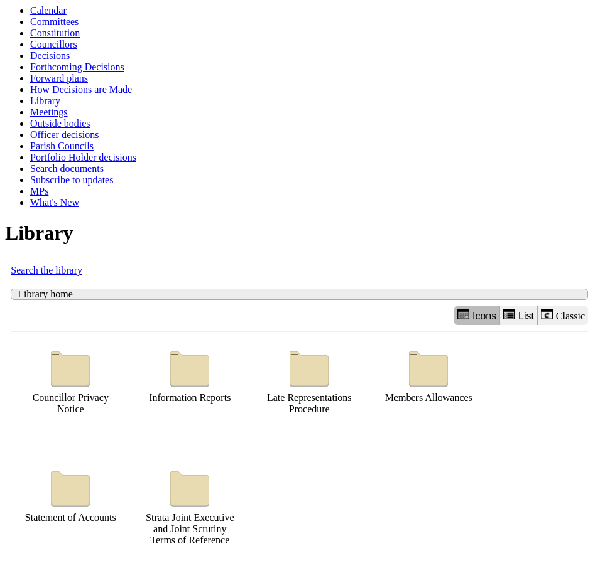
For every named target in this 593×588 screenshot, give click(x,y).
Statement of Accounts (70, 493)
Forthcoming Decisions (77, 66)
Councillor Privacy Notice (71, 379)
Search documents (67, 168)
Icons (476, 315)
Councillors (53, 44)
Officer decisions (64, 134)
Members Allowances (428, 374)
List (518, 315)
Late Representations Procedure (309, 379)
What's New (54, 202)
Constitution (55, 33)
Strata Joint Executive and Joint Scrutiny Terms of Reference (190, 504)
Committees (54, 21)
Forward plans (59, 78)
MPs (39, 191)
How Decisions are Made (81, 89)
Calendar (48, 10)
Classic (563, 315)
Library (45, 100)
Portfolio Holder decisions (83, 157)
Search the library (46, 270)
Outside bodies (60, 123)
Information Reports (190, 374)
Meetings (49, 112)
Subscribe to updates (71, 179)
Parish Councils (62, 146)
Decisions (50, 55)
